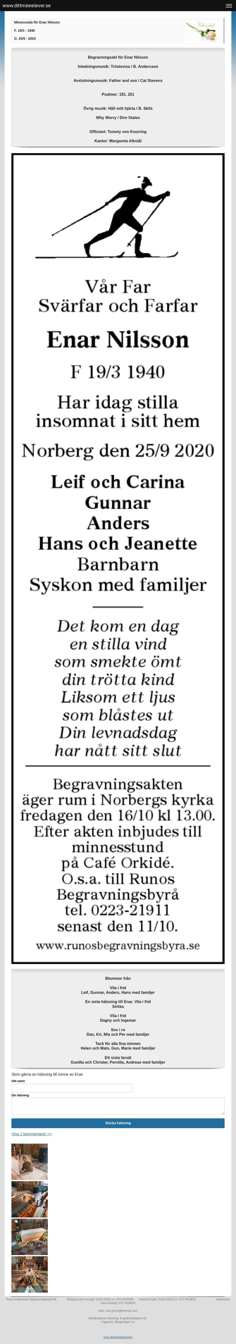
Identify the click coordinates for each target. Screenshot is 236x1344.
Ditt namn (18, 1081)
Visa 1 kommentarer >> (31, 1134)
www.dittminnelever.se (26, 5)
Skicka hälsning (118, 1123)
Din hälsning (20, 1095)
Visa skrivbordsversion (118, 1337)
